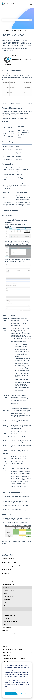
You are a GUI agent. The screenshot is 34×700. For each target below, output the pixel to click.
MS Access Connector (7, 569)
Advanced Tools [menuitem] (7, 655)
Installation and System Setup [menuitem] (11, 581)
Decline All (23, 693)
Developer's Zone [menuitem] (7, 652)
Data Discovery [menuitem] (6, 627)
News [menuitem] (4, 578)
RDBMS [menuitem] (6, 593)
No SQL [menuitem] (6, 612)
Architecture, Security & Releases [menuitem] (12, 649)
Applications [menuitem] (7, 606)
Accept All (10, 693)
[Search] (30, 20)
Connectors (17, 30)
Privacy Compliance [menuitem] (8, 643)
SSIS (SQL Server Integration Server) (11, 566)
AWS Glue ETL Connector (8, 558)
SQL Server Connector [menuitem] (10, 621)
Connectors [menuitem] (5, 587)
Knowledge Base (6, 30)
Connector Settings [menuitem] (9, 590)
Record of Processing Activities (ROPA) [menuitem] (13, 658)
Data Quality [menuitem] (6, 637)
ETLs (24, 30)
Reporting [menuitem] (7, 618)
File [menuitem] (5, 603)
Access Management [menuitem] (8, 634)
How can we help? (9, 17)
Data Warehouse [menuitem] (9, 596)
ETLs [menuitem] (5, 609)
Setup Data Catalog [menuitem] (8, 584)
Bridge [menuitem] (6, 624)
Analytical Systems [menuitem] (9, 615)
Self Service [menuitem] (5, 631)
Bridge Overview (15, 488)
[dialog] (17, 680)
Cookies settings (17, 689)
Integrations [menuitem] (7, 600)
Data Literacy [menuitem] (6, 640)
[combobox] (15, 20)
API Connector (5, 573)
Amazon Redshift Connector (9, 562)
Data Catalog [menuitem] (6, 662)
